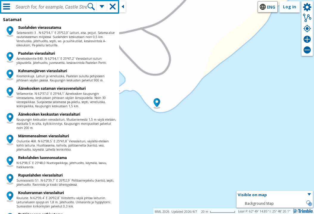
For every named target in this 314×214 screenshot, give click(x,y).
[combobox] (51, 7)
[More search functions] (102, 6)
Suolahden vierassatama (39, 27)
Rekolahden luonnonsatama (42, 157)
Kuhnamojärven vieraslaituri (42, 71)
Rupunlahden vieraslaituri (40, 175)
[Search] (91, 6)
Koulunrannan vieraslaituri (41, 193)
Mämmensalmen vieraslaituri (43, 136)
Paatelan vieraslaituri (36, 53)
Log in (289, 7)
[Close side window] (122, 6)
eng (271, 7)
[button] (157, 103)
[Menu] (6, 6)
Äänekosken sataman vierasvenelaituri (52, 88)
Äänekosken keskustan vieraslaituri (49, 114)
